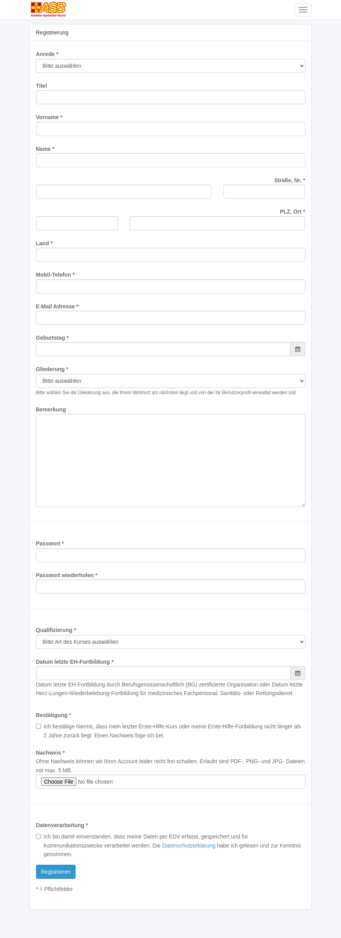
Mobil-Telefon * (55, 275)
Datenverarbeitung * (62, 825)
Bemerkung (51, 409)
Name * (45, 149)
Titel (41, 86)
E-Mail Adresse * (57, 306)
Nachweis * (50, 753)
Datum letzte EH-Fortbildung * (75, 662)
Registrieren (55, 872)
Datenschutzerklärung (188, 845)
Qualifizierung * (56, 630)
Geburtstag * (52, 338)
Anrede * (47, 54)
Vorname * (49, 117)
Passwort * (50, 543)
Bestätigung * (53, 715)
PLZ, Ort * (292, 211)
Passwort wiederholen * (66, 575)
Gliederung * (52, 369)
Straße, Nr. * (289, 180)
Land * (44, 243)
